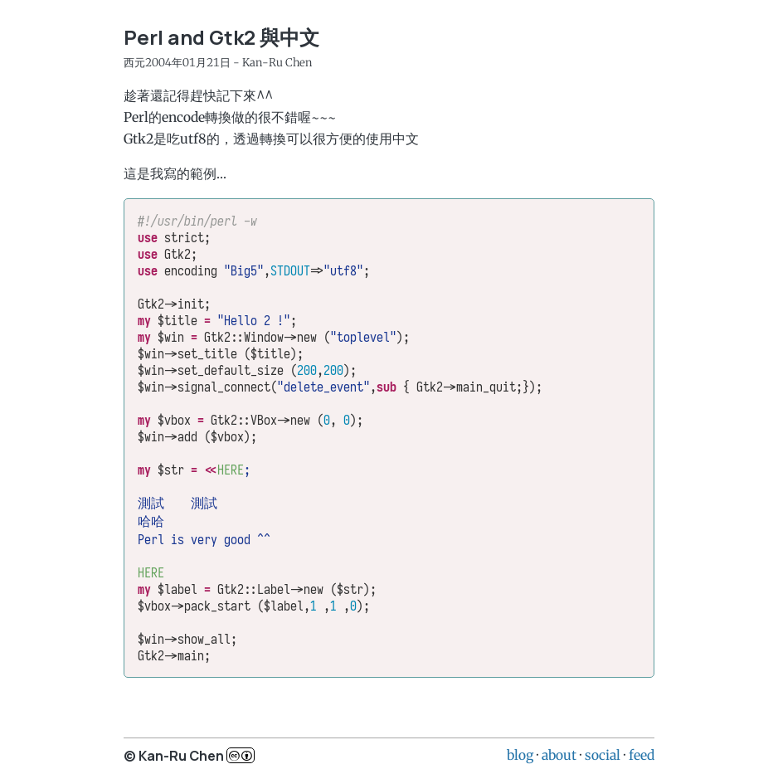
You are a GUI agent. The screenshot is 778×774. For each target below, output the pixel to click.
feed (641, 755)
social (602, 755)
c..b (240, 755)
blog (520, 755)
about (559, 755)
